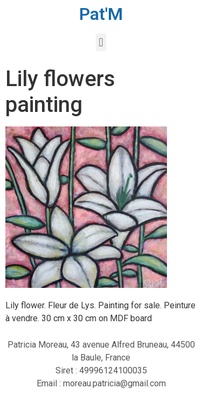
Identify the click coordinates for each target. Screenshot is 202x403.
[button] (101, 42)
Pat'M (101, 14)
